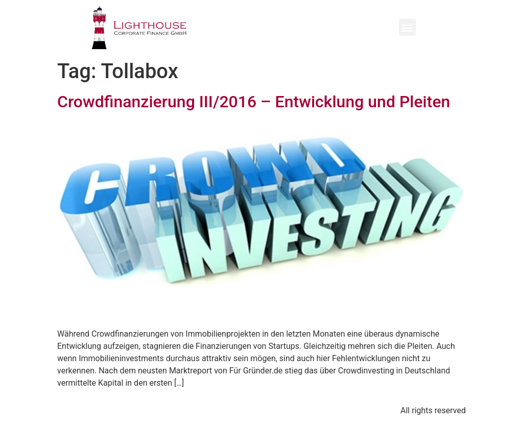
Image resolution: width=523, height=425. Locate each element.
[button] (407, 27)
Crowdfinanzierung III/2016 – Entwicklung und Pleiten (253, 101)
